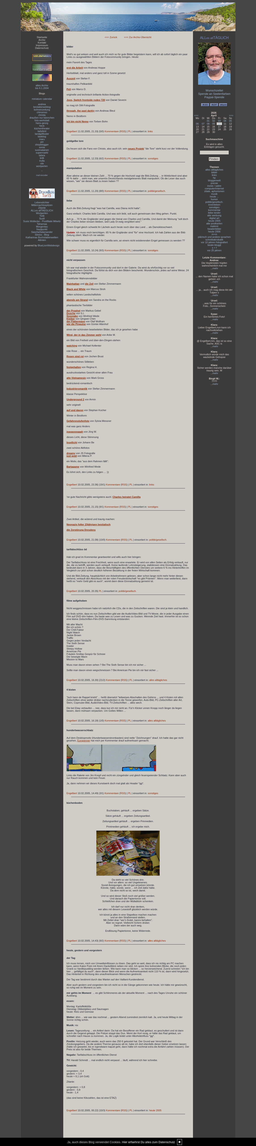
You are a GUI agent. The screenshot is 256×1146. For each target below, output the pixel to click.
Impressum (42, 45)
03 (219, 120)
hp (214, 177)
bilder (214, 172)
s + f (214, 247)
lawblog (42, 136)
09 (213, 123)
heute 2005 (155, 1110)
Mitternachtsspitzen (42, 205)
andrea (42, 104)
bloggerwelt (214, 180)
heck (41, 125)
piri (42, 142)
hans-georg (42, 123)
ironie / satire (214, 185)
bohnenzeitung (42, 109)
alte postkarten (214, 223)
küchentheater (42, 128)
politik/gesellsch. (157, 191)
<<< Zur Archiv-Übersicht (137, 37)
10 (219, 123)
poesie (214, 183)
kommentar (214, 210)
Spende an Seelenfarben (214, 93)
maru (42, 139)
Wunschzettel (214, 90)
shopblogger (42, 144)
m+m (214, 234)
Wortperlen (42, 213)
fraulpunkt (41, 229)
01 (208, 120)
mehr (215, 268)
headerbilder (214, 228)
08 (208, 123)
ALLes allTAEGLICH (42, 210)
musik (214, 194)
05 (230, 120)
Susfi (41, 218)
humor (214, 199)
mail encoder (42, 175)
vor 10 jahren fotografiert (214, 242)
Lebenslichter (42, 202)
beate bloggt (214, 245)
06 (197, 123)
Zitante (42, 207)
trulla (42, 160)
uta (42, 163)
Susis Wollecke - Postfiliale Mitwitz (42, 221)
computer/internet (214, 188)
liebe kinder (214, 212)
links (150, 131)
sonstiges (153, 158)
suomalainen (42, 150)
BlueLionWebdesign (49, 245)
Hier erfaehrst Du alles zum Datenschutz (148, 1142)
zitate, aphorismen (214, 191)
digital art (214, 218)
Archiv (41, 40)
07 (203, 123)
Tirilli (41, 215)
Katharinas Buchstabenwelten (42, 237)
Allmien (42, 240)
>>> (231, 115)
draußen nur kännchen (42, 117)
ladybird (42, 131)
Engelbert (72, 131)
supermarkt (42, 152)
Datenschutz (42, 48)
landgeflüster (42, 133)
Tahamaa (42, 224)
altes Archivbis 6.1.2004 (42, 86)
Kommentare (112, 131)
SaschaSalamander (42, 232)
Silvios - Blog (42, 234)
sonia (42, 147)
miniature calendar (42, 98)
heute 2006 (214, 231)
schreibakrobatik (214, 239)
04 (225, 120)
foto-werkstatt (41, 120)
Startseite (42, 37)
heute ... (214, 196)
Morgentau (42, 226)
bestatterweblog (42, 107)
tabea (42, 155)
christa (41, 115)
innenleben (214, 204)
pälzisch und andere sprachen (214, 237)
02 (213, 120)
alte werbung (214, 215)
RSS (122, 131)
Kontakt (42, 42)
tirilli (42, 158)
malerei (214, 226)
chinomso (42, 112)
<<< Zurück (111, 37)
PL (129, 131)
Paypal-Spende (214, 97)
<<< (196, 115)
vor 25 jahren (214, 250)
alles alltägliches (158, 680)
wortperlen (42, 166)
